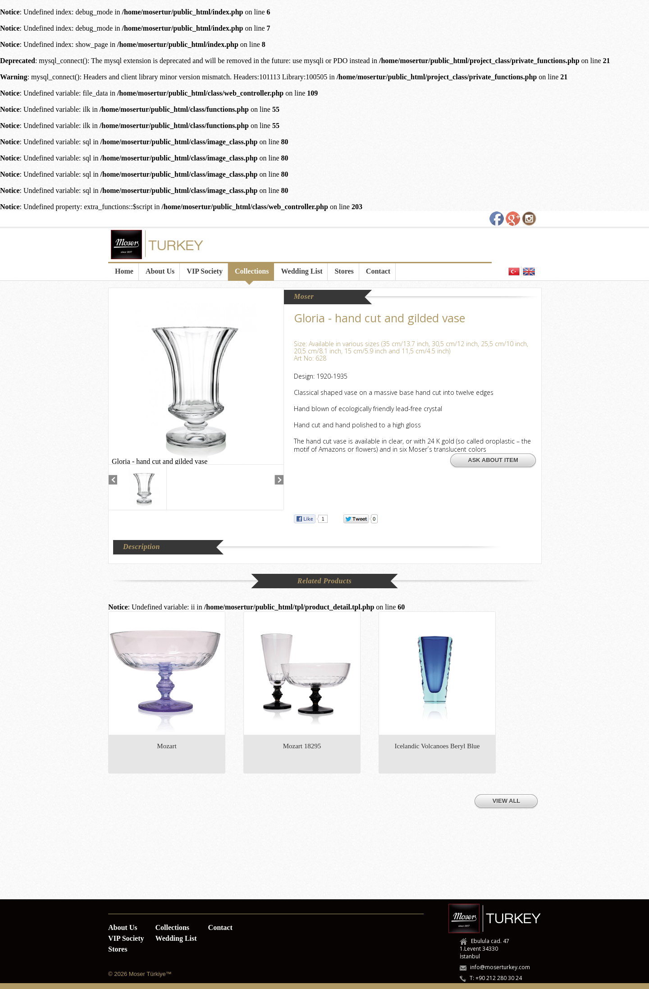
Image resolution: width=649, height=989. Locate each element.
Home (124, 271)
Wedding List (301, 271)
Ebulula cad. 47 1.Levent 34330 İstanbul (484, 948)
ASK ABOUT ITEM (493, 460)
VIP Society (205, 271)
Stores (343, 271)
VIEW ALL (507, 800)
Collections (252, 271)
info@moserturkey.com (500, 967)
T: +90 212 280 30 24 (496, 978)
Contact (378, 271)
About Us (160, 271)
